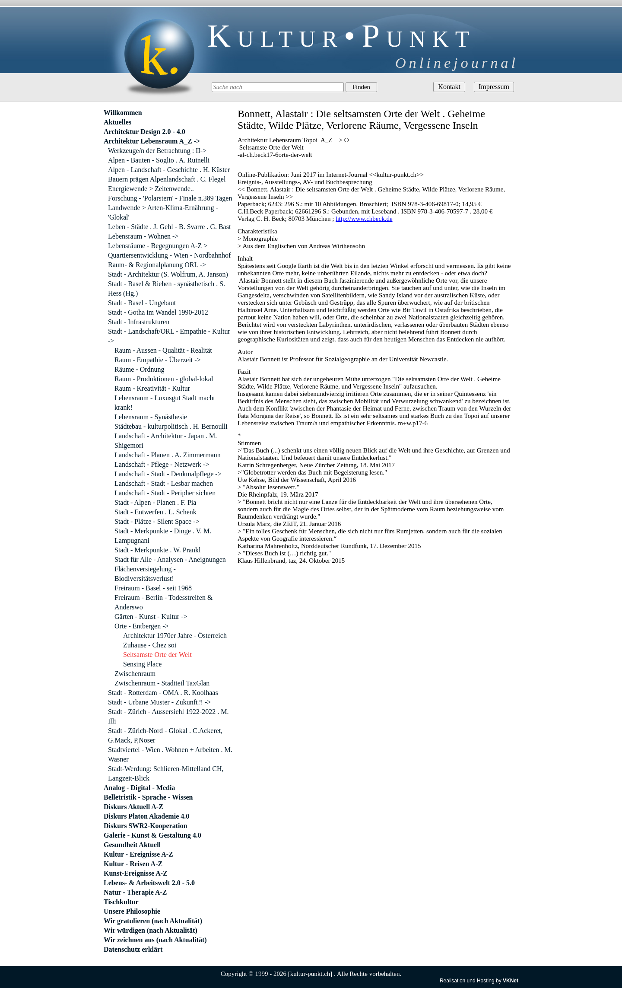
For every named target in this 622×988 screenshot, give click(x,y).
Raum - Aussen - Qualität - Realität (163, 350)
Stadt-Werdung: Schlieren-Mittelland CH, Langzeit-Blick (166, 773)
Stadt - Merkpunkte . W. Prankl (157, 550)
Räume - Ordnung (139, 369)
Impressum (494, 86)
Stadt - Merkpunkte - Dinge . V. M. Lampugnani (162, 535)
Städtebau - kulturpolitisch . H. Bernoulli (171, 426)
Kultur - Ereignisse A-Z (138, 854)
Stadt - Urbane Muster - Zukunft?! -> (159, 702)
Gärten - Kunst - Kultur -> (150, 616)
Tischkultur (121, 901)
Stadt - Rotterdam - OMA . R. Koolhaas (163, 692)
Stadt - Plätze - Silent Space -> (157, 521)
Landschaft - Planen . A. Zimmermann (167, 455)
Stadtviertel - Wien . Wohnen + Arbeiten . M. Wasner (170, 754)
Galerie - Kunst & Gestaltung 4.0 (152, 835)
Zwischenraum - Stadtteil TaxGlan (161, 683)
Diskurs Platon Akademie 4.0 (146, 816)
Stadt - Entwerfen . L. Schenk (155, 512)
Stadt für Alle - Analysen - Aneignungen (170, 559)
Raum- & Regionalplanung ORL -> (157, 264)
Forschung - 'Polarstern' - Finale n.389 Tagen (170, 198)
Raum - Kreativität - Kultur (152, 388)
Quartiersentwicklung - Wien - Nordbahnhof (169, 255)
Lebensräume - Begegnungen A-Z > (157, 245)
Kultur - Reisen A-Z (133, 863)
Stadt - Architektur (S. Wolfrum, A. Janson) (168, 274)
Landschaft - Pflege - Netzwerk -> (161, 464)
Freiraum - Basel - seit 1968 (153, 588)
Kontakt (449, 86)
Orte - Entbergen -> (141, 626)
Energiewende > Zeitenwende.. (151, 188)
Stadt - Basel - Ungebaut (142, 302)
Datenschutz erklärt (133, 949)
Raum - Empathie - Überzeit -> (157, 359)
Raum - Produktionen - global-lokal (163, 378)
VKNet (510, 981)
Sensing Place (142, 664)
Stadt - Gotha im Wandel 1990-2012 (158, 312)
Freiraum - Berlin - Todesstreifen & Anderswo (163, 602)
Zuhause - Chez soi (149, 645)
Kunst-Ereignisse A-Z (136, 873)
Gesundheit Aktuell (132, 844)
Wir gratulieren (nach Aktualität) (153, 920)
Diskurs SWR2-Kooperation (145, 825)
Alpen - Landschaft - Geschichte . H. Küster (169, 169)
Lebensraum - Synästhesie (150, 417)
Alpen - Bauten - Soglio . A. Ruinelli (158, 160)
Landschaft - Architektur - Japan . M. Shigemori (165, 440)
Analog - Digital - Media (139, 787)
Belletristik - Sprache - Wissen (148, 797)
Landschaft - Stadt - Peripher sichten (165, 493)
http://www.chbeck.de (364, 218)
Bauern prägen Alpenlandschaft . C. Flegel (166, 179)
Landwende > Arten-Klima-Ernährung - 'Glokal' (163, 212)
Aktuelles (117, 122)
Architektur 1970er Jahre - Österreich (175, 635)
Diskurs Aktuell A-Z (133, 806)
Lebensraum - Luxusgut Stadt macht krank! (164, 402)
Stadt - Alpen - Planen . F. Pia (155, 502)
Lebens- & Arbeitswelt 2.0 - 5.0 (149, 882)
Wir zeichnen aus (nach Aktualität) (155, 939)
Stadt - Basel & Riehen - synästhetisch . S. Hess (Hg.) (166, 288)
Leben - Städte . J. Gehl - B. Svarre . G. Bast (169, 226)
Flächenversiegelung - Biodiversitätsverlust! (145, 573)
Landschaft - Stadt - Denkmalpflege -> (168, 474)
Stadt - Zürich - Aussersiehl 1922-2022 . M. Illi (168, 716)
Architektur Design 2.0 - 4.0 (144, 131)
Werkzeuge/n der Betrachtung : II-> (157, 150)
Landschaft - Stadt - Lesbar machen (163, 483)
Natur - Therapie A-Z (135, 892)
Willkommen (123, 112)
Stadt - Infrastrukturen (138, 321)
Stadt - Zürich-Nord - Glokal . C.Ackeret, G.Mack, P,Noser (165, 735)
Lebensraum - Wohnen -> (143, 236)
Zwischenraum (135, 673)
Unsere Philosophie (132, 911)
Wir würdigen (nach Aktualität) (150, 930)
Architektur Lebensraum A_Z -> (152, 141)
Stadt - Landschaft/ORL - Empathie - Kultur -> (169, 336)
